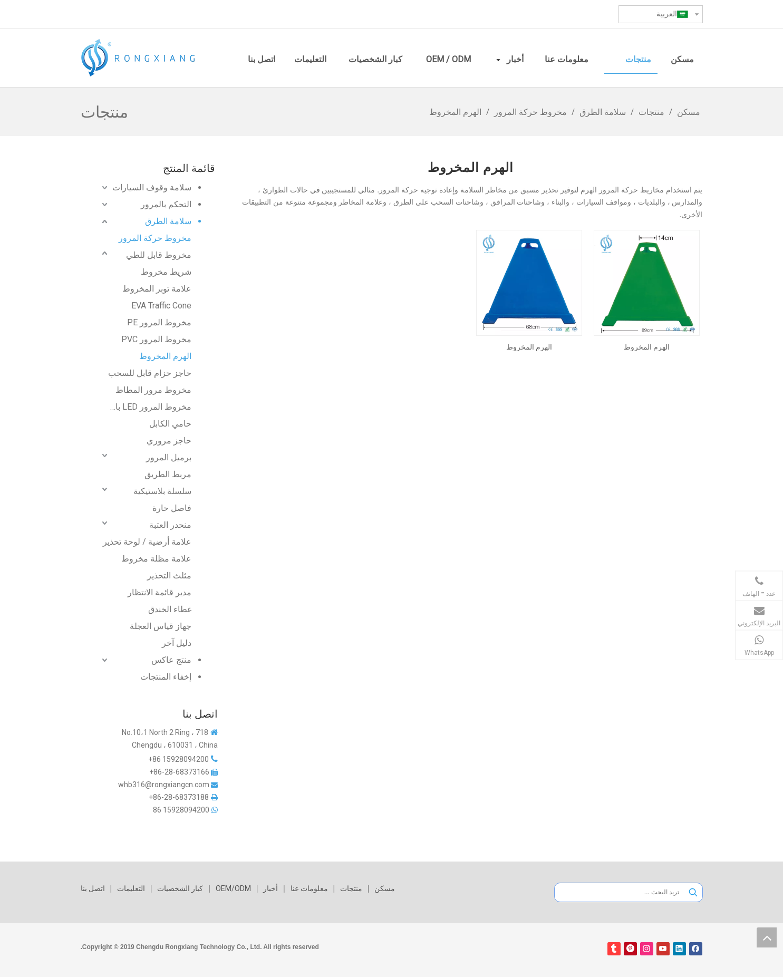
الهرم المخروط (165, 356)
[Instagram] (646, 948)
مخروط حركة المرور (155, 238)
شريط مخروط (166, 272)
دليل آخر (176, 643)
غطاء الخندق (169, 609)
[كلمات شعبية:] (693, 892)
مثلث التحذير (169, 575)
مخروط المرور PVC (156, 339)
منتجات (351, 888)
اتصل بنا (93, 888)
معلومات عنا (309, 888)
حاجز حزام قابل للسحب (149, 373)
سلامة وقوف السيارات (151, 187)
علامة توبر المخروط (156, 289)
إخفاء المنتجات (165, 677)
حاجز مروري (169, 441)
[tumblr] (614, 948)
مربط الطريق (167, 474)
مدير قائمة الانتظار (159, 592)
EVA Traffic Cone (161, 306)
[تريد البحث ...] (619, 892)
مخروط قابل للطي (158, 255)
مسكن (384, 888)
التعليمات (131, 888)
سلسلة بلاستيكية (162, 491)
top (767, 937)
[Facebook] (695, 948)
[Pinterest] (630, 948)
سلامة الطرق (168, 221)
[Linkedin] (679, 948)
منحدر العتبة (170, 525)
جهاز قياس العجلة (160, 626)
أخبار (270, 888)
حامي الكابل (170, 424)
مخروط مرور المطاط (153, 390)
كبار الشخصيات (180, 888)
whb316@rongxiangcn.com (163, 784)
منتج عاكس (171, 660)
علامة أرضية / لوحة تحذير (147, 542)
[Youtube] (663, 948)
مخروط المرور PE (159, 322)
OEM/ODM (233, 888)
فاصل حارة (171, 508)
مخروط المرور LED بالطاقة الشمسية (149, 407)
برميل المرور (168, 457)
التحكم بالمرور (166, 204)
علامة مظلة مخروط (156, 559)
